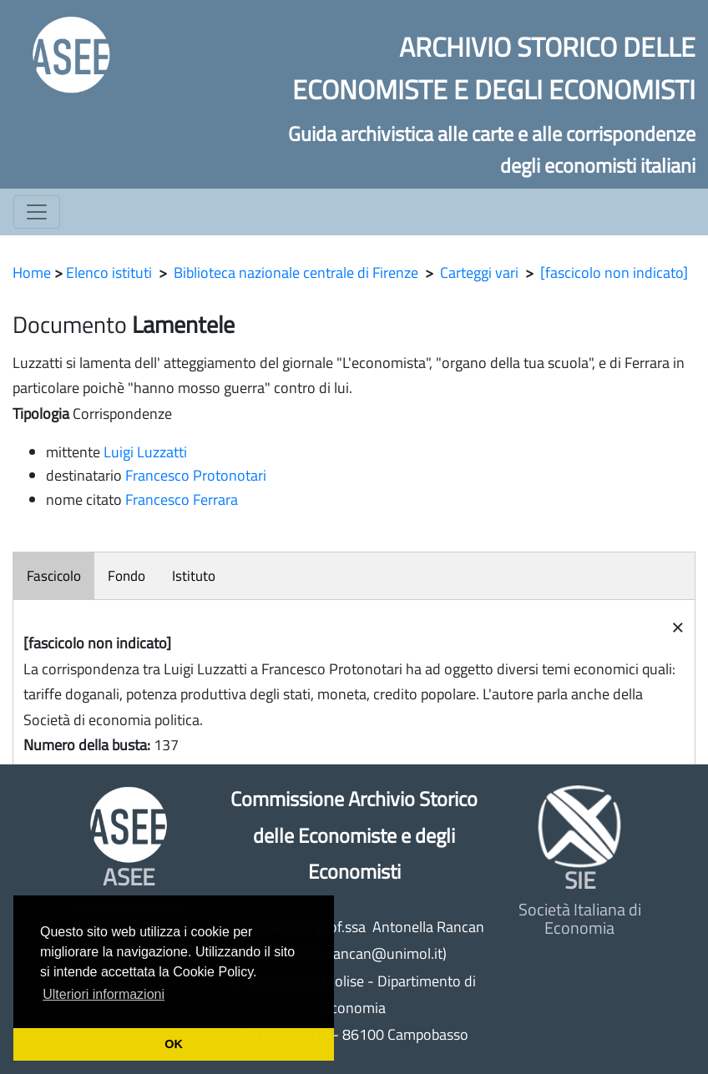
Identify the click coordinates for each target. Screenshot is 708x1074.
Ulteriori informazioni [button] (103, 994)
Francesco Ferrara (181, 499)
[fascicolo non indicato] (614, 272)
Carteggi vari (479, 272)
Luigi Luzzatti (145, 452)
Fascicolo (54, 576)
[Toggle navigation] (36, 212)
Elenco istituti (109, 272)
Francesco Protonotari (195, 475)
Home (32, 272)
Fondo (126, 576)
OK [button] (173, 1044)
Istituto (193, 576)
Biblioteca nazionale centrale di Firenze (296, 272)
